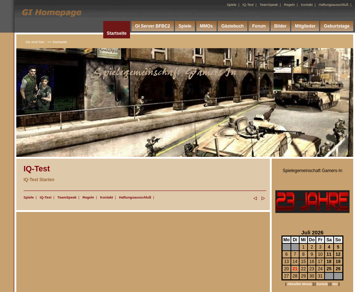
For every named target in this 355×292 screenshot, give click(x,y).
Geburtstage (337, 26)
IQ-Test (248, 5)
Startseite (117, 33)
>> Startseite (57, 42)
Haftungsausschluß (333, 5)
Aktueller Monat (299, 284)
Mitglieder (305, 26)
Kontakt (307, 5)
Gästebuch (232, 26)
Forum (259, 26)
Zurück (322, 284)
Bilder (280, 26)
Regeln (289, 5)
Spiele (232, 5)
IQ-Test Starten (39, 179)
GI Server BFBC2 (152, 26)
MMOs (206, 26)
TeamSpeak (269, 5)
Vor (334, 284)
